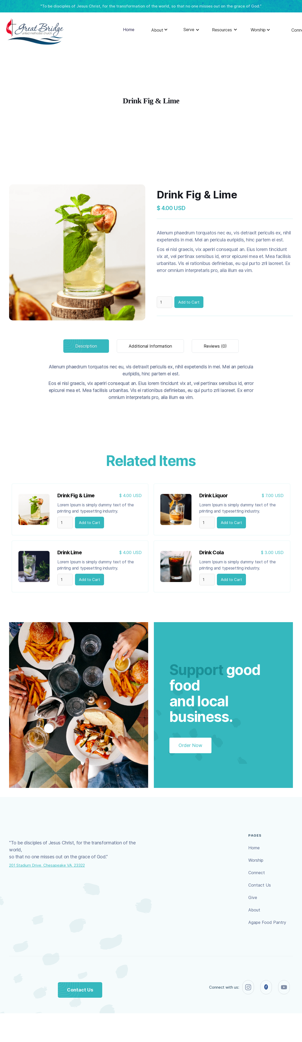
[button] (157, 31)
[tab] (86, 346)
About (254, 909)
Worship (255, 860)
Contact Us (259, 885)
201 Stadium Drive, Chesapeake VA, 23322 (47, 865)
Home (128, 29)
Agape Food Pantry (267, 922)
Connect (256, 872)
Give (252, 897)
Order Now (190, 745)
